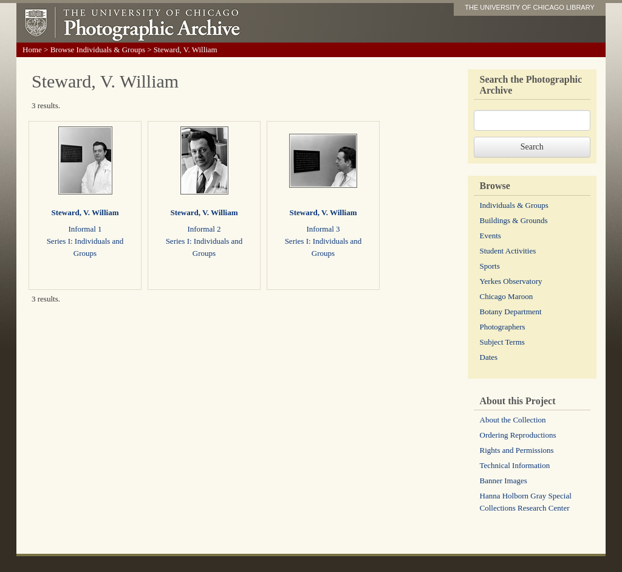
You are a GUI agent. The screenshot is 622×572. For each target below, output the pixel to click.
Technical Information (515, 465)
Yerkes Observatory (511, 281)
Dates (489, 357)
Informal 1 (84, 228)
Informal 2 (203, 228)
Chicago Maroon (506, 296)
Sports (490, 265)
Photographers (502, 326)
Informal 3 (323, 228)
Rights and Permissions (517, 450)
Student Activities (508, 250)
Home (32, 49)
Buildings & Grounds (514, 220)
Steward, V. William (84, 212)
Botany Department (511, 311)
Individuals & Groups (514, 205)
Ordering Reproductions (518, 434)
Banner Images (503, 480)
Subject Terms (502, 341)
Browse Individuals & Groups (97, 49)
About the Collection (513, 419)
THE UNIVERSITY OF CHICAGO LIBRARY (530, 7)
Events (490, 235)
